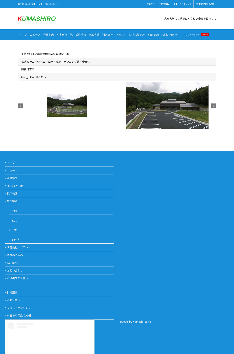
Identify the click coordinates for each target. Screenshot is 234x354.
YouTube (12, 263)
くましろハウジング (19, 308)
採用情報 (12, 193)
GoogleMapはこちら (33, 77)
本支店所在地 (15, 186)
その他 (15, 240)
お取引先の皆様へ (17, 278)
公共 (14, 220)
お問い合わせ (15, 270)
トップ (11, 163)
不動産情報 (13, 300)
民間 (14, 211)
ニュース (12, 170)
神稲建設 (12, 292)
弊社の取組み (15, 255)
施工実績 (12, 201)
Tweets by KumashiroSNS (135, 321)
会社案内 (12, 178)
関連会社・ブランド (19, 247)
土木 (14, 230)
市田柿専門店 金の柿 (19, 315)
